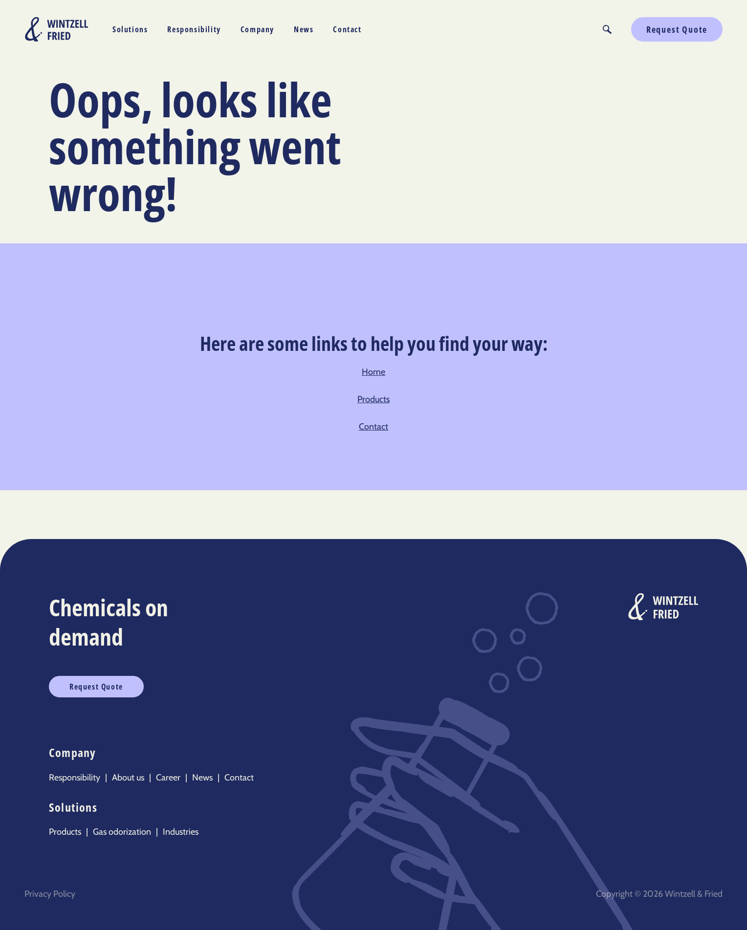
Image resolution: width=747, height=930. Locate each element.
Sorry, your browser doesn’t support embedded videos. (548, 151)
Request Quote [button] (676, 29)
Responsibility (193, 29)
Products (373, 399)
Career (168, 777)
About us (128, 777)
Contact (347, 29)
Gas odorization (122, 831)
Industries (180, 831)
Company (257, 29)
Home (373, 372)
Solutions (130, 29)
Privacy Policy (49, 893)
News (303, 29)
